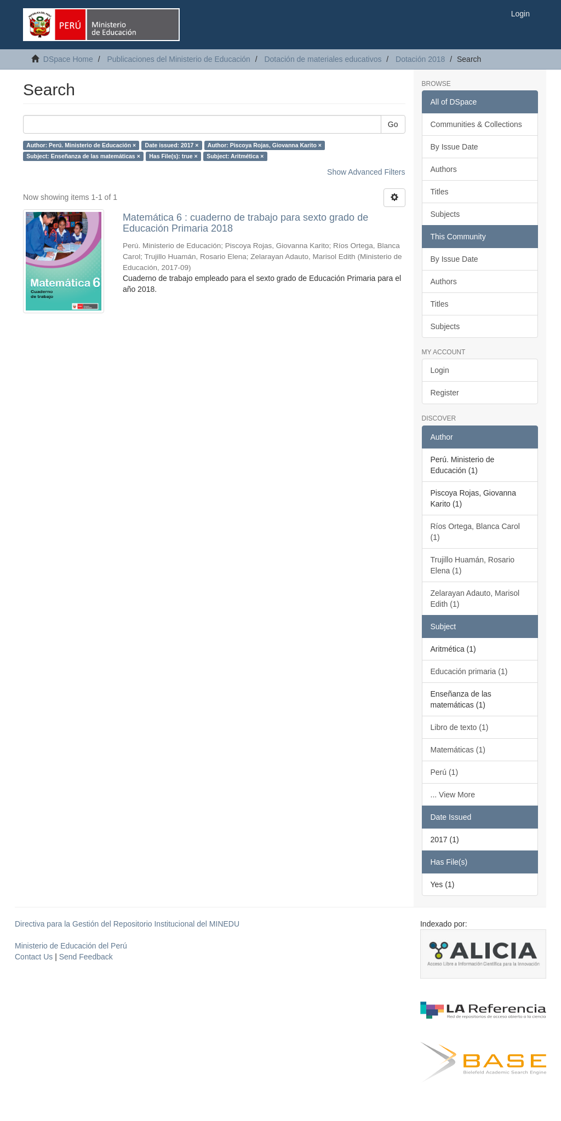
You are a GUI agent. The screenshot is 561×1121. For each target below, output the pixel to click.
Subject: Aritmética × (235, 156)
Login (440, 370)
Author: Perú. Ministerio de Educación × (81, 145)
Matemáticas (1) (458, 749)
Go (393, 124)
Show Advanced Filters (366, 172)
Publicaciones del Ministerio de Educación (178, 59)
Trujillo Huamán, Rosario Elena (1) (473, 565)
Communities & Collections (476, 124)
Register (445, 392)
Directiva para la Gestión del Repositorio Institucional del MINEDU (127, 923)
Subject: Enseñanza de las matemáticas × (83, 156)
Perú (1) (445, 772)
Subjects (445, 214)
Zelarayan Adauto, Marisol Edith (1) (475, 598)
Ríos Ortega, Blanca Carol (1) (475, 532)
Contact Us (34, 956)
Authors (444, 169)
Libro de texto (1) (460, 727)
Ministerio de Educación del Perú (71, 945)
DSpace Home (68, 59)
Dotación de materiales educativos (322, 59)
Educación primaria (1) (469, 671)
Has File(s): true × (173, 156)
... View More (453, 794)
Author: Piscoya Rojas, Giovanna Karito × (265, 145)
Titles (440, 191)
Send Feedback (86, 956)
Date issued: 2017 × (172, 145)
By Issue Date (454, 146)
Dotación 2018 (420, 59)
